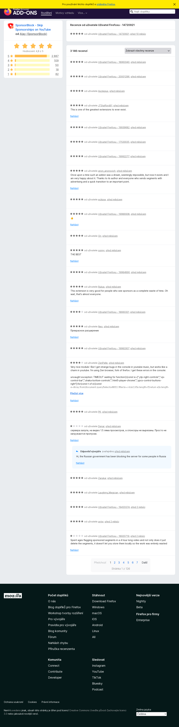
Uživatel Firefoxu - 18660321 (113, 312)
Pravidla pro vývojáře (62, 625)
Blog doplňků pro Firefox (64, 607)
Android (97, 625)
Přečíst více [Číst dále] (76, 393)
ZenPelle (103, 362)
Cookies (32, 702)
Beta (139, 607)
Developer (55, 677)
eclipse (102, 199)
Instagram (98, 665)
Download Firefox (104, 601)
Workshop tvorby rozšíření (65, 613)
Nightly (141, 601)
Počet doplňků (58, 595)
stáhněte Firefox (106, 4)
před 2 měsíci (138, 507)
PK (99, 411)
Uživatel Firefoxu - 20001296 (114, 76)
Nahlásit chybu (58, 643)
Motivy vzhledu (65, 12)
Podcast (97, 689)
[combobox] (152, 11)
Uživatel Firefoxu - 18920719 (113, 536)
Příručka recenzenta (61, 649)
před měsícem (138, 62)
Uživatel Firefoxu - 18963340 (114, 62)
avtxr (100, 521)
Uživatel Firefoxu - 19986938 (114, 214)
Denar (101, 426)
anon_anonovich (107, 170)
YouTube (98, 671)
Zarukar (102, 478)
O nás (52, 601)
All (93, 637)
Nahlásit (74, 116)
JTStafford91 (105, 105)
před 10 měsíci (138, 34)
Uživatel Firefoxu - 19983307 (113, 348)
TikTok (96, 677)
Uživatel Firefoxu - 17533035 (113, 142)
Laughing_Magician (108, 492)
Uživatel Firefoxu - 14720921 (113, 34)
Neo (100, 326)
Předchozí (100, 562)
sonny (101, 250)
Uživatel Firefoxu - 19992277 (113, 156)
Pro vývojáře (56, 619)
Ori (99, 236)
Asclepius (103, 91)
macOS (97, 613)
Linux (95, 631)
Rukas (101, 286)
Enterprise (143, 620)
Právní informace (50, 702)
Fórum (52, 637)
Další (144, 562)
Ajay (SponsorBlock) (33, 34)
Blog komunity (57, 631)
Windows (98, 607)
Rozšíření (46, 12)
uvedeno (16, 710)
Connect (53, 665)
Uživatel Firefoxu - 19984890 (114, 272)
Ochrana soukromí (13, 702)
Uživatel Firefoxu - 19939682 (114, 127)
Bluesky (97, 683)
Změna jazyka (143, 709)
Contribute (55, 671)
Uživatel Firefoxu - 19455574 (114, 507)
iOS (94, 619)
